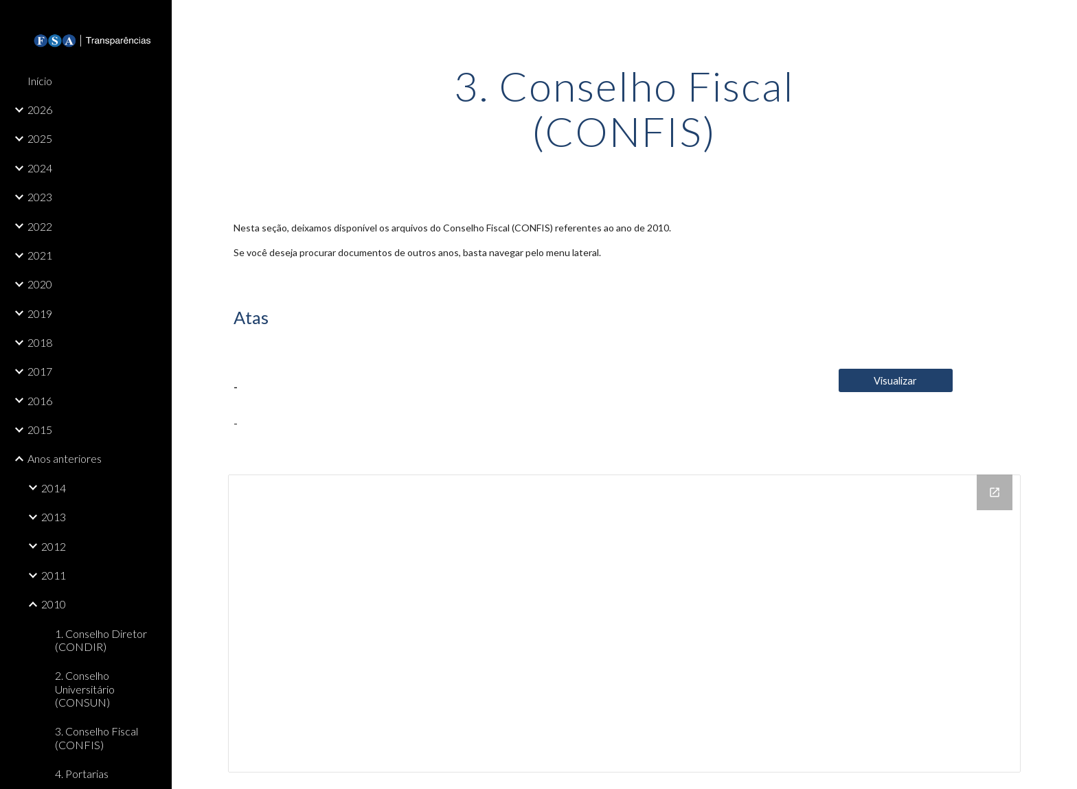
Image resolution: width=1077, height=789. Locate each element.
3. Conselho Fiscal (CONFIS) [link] (96, 737)
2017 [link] (39, 371)
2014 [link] (53, 487)
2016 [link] (39, 400)
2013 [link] (53, 516)
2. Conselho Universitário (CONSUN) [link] (85, 689)
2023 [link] (39, 196)
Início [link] (39, 80)
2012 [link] (53, 546)
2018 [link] (39, 342)
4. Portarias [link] (82, 773)
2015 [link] (39, 429)
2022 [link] (39, 226)
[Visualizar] (896, 380)
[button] (1060, 19)
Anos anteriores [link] (64, 458)
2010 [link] (53, 603)
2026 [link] (39, 109)
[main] (624, 108)
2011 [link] (53, 575)
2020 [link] (39, 283)
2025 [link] (39, 138)
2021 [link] (39, 255)
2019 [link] (39, 313)
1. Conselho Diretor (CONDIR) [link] (101, 640)
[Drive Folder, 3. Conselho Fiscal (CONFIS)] (624, 623)
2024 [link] (39, 167)
